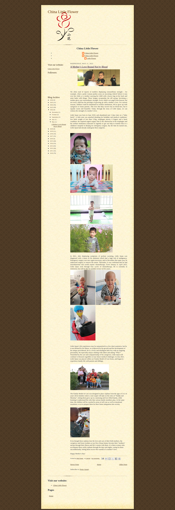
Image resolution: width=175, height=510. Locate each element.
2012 (51, 148)
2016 (51, 138)
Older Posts (123, 464)
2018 (51, 134)
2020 (51, 129)
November (55, 112)
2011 (51, 151)
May (53, 122)
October (54, 114)
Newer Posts (74, 464)
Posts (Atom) (84, 469)
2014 (51, 143)
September (55, 117)
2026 (51, 100)
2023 (51, 107)
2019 (51, 131)
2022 (51, 109)
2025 (51, 102)
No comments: (95, 458)
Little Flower (91, 58)
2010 (51, 153)
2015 (51, 141)
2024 (51, 105)
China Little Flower (63, 12)
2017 (51, 136)
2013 (51, 146)
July (53, 119)
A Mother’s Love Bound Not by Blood (89, 67)
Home (99, 464)
